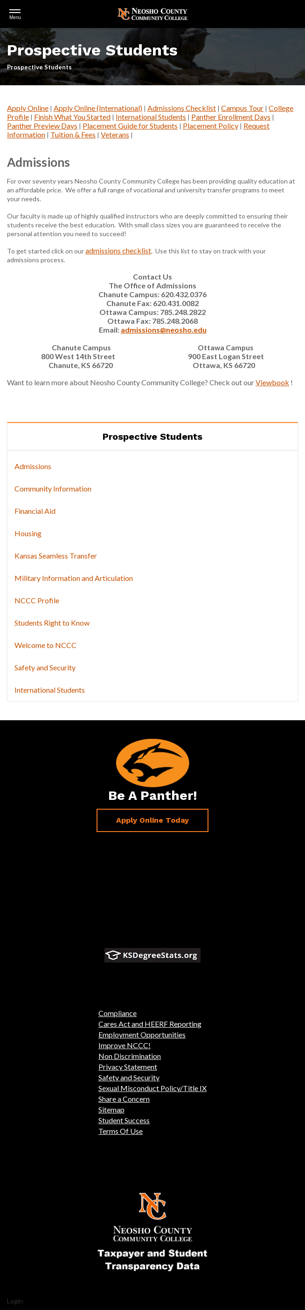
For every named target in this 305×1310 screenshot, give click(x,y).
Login (15, 1301)
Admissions (32, 466)
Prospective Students (152, 436)
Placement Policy (210, 125)
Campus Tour (242, 107)
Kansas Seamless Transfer (55, 555)
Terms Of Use (120, 1130)
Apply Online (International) (98, 107)
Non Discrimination (129, 1055)
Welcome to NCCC (45, 645)
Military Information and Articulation (73, 577)
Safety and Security (45, 667)
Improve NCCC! (124, 1045)
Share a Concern (124, 1098)
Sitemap (111, 1109)
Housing (28, 533)
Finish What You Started (72, 116)
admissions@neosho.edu (164, 329)
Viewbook (272, 382)
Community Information (52, 488)
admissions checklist (118, 250)
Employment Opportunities (142, 1034)
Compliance (117, 1013)
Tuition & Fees (73, 134)
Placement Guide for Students (130, 125)
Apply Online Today (152, 820)
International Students (151, 116)
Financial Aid (34, 510)
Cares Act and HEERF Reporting (149, 1023)
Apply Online (28, 107)
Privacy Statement (127, 1066)
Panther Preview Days (42, 125)
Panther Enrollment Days (230, 116)
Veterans (115, 134)
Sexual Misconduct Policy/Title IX (152, 1088)
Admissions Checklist (181, 107)
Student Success (124, 1120)
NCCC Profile (36, 600)
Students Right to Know (52, 622)
